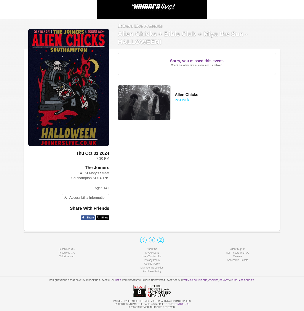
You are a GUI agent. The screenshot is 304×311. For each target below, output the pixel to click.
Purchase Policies (242, 280)
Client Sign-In (237, 249)
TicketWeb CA (66, 252)
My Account (152, 252)
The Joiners (97, 167)
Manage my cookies (152, 267)
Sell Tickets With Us (237, 252)
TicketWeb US (66, 249)
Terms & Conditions (195, 280)
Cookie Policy (152, 263)
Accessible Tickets (237, 260)
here (118, 280)
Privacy (224, 280)
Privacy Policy (152, 260)
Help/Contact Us (151, 256)
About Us (152, 249)
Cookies (213, 280)
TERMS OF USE (181, 304)
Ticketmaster (66, 256)
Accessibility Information (85, 197)
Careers (237, 256)
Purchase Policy (152, 271)
